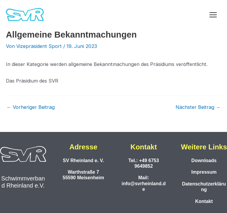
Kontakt (204, 201)
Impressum (203, 172)
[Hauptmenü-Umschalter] (213, 15)
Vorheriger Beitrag (31, 107)
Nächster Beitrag (198, 107)
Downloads (203, 160)
